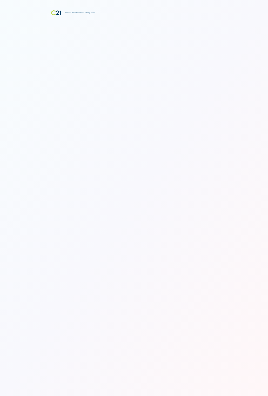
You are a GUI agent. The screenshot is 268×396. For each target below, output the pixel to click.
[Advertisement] (134, 36)
